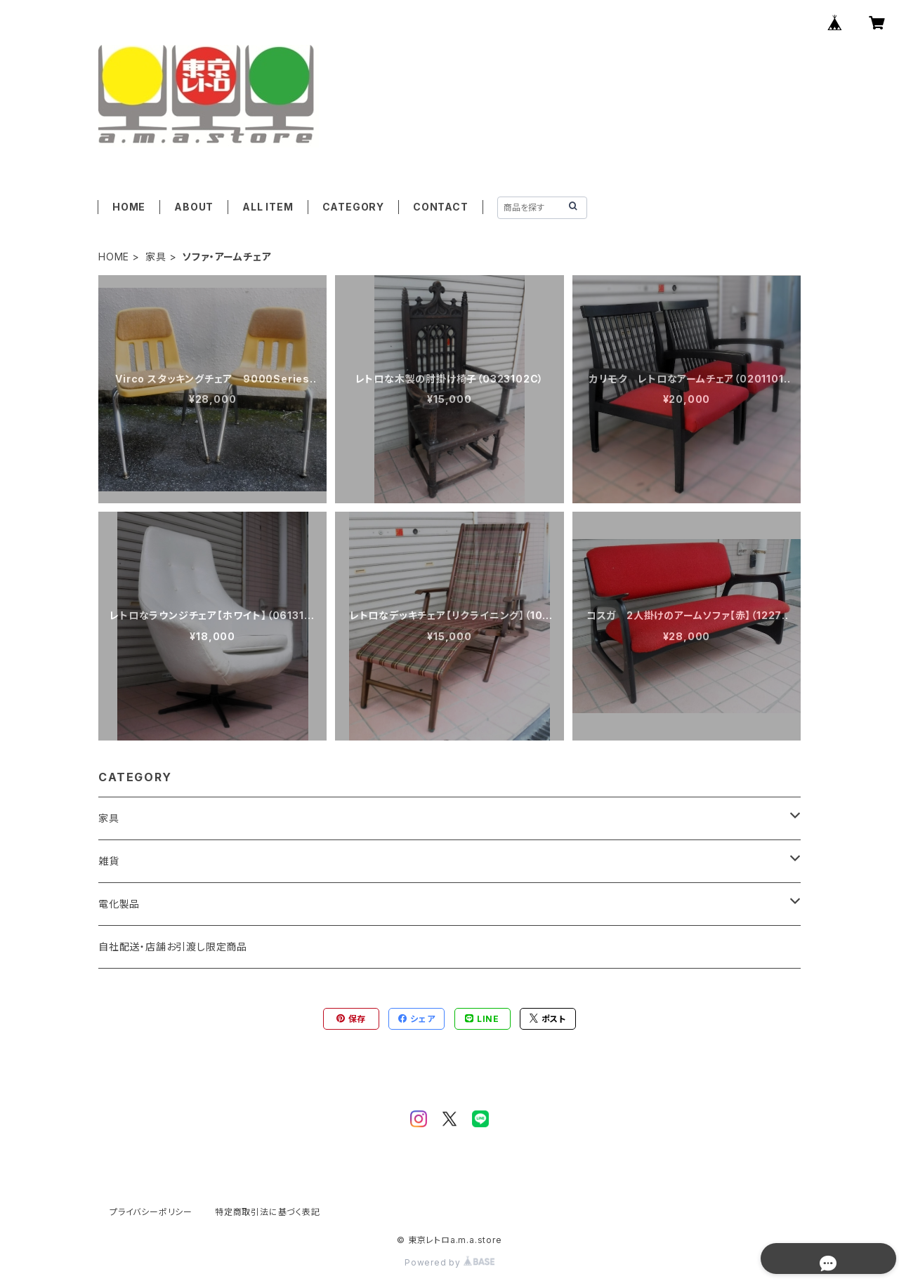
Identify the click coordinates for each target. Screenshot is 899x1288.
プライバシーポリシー (151, 1212)
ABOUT (194, 207)
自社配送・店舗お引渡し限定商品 (172, 946)
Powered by (449, 1262)
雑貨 (108, 861)
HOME (128, 207)
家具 (155, 257)
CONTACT (440, 207)
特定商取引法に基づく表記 (267, 1212)
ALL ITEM (267, 207)
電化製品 (119, 904)
